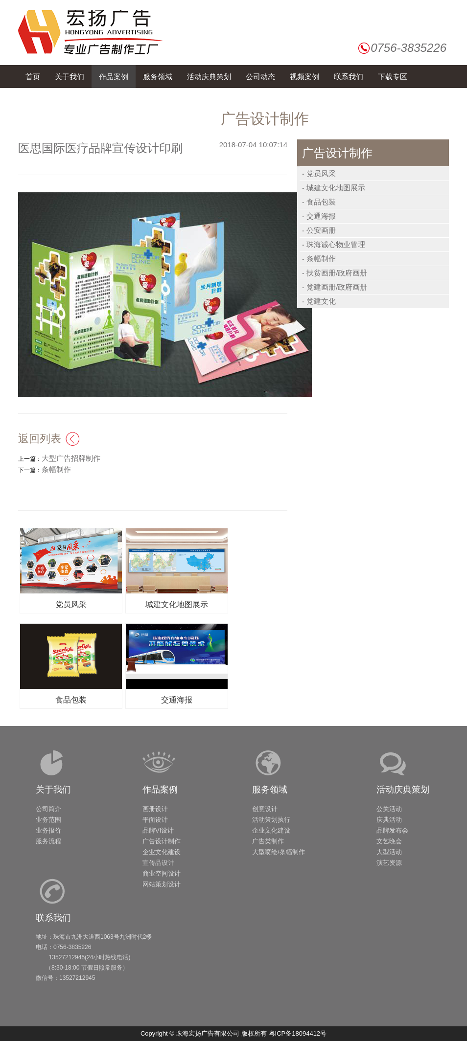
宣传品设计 (158, 862)
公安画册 (321, 230)
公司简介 (48, 809)
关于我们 (53, 789)
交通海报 (321, 216)
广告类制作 (268, 841)
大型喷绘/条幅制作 (278, 852)
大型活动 (389, 852)
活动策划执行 (271, 819)
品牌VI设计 (158, 830)
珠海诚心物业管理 (335, 244)
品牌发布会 (392, 830)
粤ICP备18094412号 (298, 1033)
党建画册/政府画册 (336, 287)
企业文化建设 (161, 852)
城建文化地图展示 (335, 187)
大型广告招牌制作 (71, 458)
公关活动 (389, 809)
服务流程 (48, 841)
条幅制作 (321, 258)
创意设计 (265, 809)
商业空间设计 (161, 873)
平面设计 (155, 819)
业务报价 (48, 830)
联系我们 (53, 918)
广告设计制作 (161, 841)
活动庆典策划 (402, 789)
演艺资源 (389, 862)
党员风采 (321, 173)
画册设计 (155, 809)
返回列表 (39, 438)
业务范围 (48, 819)
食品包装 (321, 202)
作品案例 (160, 789)
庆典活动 (389, 819)
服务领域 (269, 789)
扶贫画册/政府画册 (336, 273)
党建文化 (321, 301)
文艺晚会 (389, 841)
